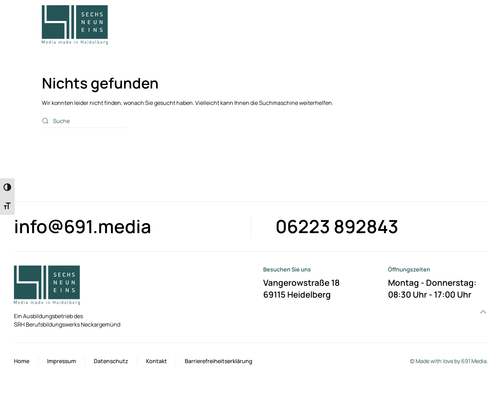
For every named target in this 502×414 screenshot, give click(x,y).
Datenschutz (111, 361)
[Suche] (84, 121)
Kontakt (156, 361)
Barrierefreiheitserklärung (218, 361)
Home (21, 361)
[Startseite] (47, 285)
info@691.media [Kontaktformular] (82, 226)
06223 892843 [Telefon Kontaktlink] (336, 226)
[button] (455, 25)
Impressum (61, 361)
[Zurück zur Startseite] (75, 25)
